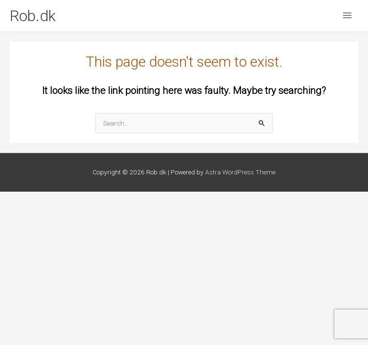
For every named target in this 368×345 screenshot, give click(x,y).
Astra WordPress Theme (240, 172)
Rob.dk (33, 16)
